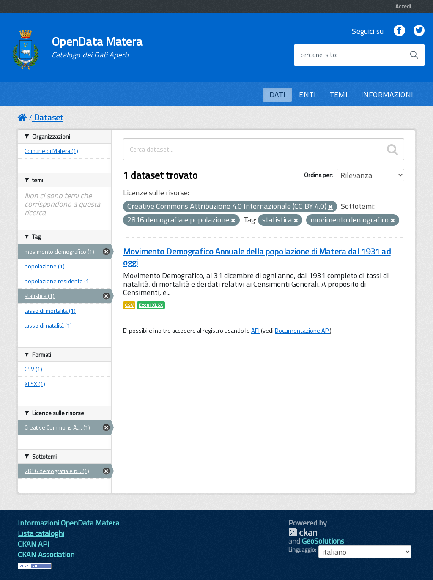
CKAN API (33, 544)
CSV (129, 305)
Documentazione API (302, 330)
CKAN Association (46, 554)
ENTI (307, 94)
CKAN (302, 532)
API (255, 330)
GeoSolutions (323, 541)
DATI (277, 94)
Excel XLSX (151, 305)
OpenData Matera (97, 47)
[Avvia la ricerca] (414, 55)
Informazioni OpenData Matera (68, 522)
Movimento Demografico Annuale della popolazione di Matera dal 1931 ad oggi (257, 257)
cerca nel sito (318, 55)
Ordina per (318, 174)
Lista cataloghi (41, 533)
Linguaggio (301, 549)
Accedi (403, 6)
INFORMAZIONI (387, 94)
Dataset (48, 117)
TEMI (338, 94)
